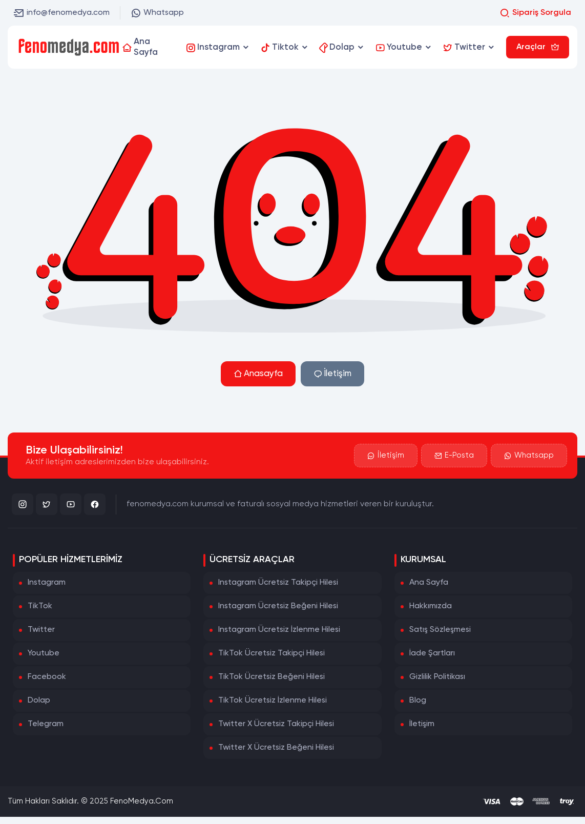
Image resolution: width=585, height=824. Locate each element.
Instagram (47, 583)
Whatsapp (157, 13)
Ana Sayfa (428, 583)
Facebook (47, 677)
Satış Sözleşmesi (440, 630)
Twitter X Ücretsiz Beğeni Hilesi (276, 748)
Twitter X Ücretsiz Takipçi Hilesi (276, 724)
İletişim (332, 373)
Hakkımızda (430, 606)
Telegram (46, 724)
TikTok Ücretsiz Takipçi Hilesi (271, 653)
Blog (417, 700)
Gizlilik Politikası (437, 677)
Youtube (43, 653)
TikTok (40, 606)
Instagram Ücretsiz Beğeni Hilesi (278, 606)
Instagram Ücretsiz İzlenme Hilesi (279, 630)
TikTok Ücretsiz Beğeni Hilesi (271, 677)
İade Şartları (432, 653)
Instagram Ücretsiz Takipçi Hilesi (278, 583)
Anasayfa (258, 373)
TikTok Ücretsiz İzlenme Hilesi (272, 700)
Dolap (39, 700)
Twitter (41, 630)
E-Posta (454, 455)
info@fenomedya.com (62, 13)
